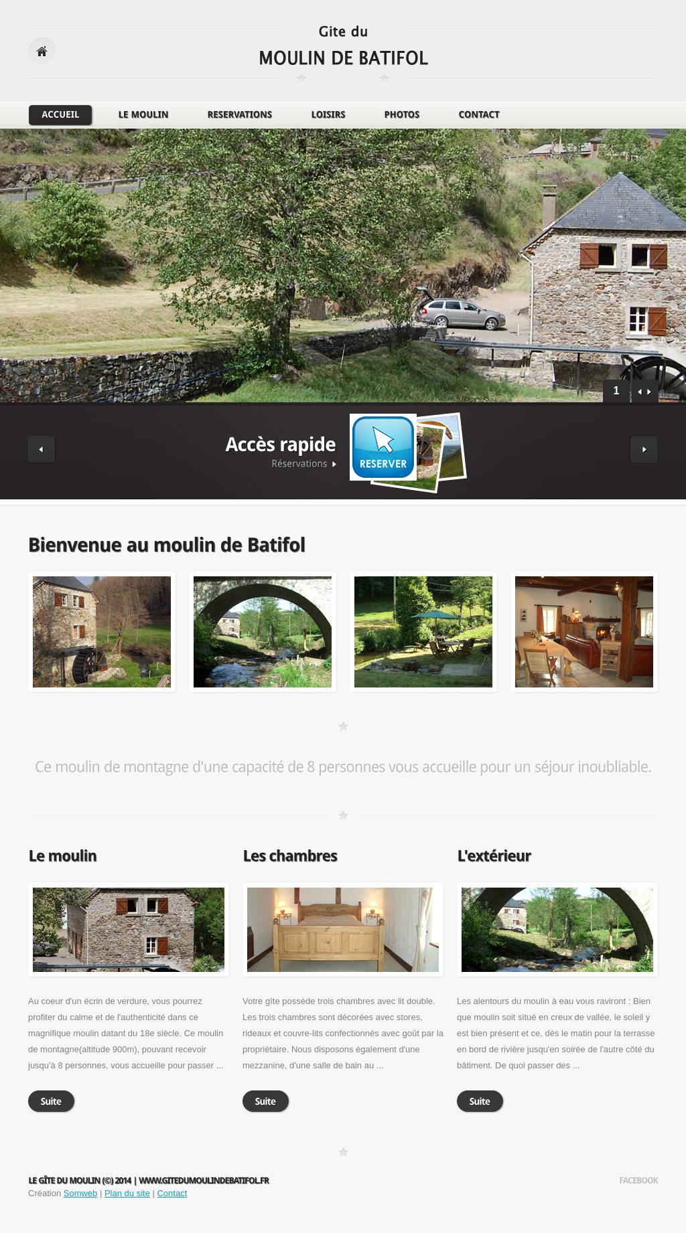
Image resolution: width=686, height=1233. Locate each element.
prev (640, 392)
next (649, 392)
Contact (172, 1193)
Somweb (81, 1193)
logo (343, 52)
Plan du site (127, 1193)
